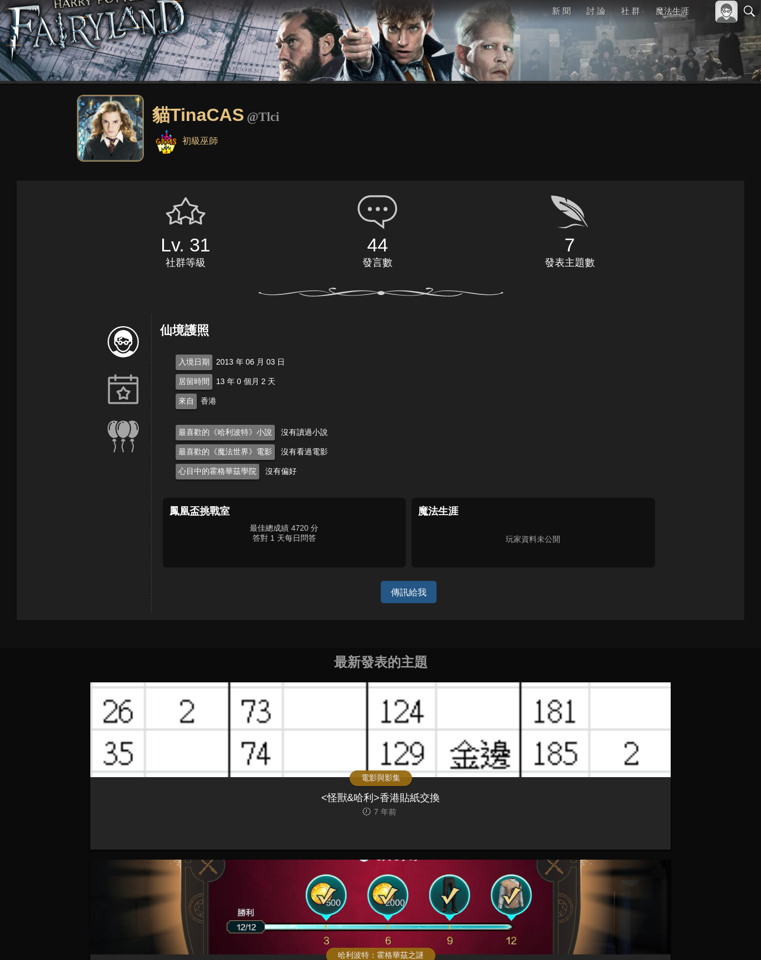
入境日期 (194, 361)
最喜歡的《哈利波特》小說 (225, 432)
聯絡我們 (731, 936)
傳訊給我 (408, 592)
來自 (186, 400)
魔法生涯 (672, 11)
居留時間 (194, 381)
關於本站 (615, 936)
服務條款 (651, 936)
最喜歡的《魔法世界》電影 (225, 451)
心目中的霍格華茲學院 (217, 471)
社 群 (630, 11)
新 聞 (561, 11)
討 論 (596, 11)
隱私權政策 (691, 936)
